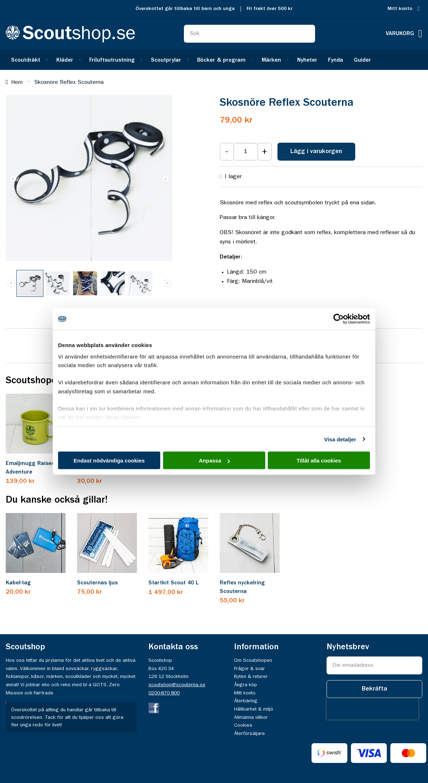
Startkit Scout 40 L (173, 582)
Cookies (243, 725)
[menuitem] (28, 59)
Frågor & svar (249, 668)
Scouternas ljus (97, 582)
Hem (17, 82)
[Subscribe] (374, 689)
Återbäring (245, 701)
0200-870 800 (164, 693)
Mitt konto (399, 9)
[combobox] (249, 34)
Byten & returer (251, 676)
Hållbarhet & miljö (253, 709)
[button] (13, 178)
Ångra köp (245, 685)
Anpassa (214, 460)
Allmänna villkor (251, 717)
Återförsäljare (249, 733)
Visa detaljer (340, 439)
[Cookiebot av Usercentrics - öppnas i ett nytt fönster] (338, 319)
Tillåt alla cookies (319, 460)
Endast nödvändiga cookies (108, 460)
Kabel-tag (18, 582)
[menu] (214, 59)
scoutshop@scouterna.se (176, 685)
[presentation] (372, 709)
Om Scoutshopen (253, 660)
